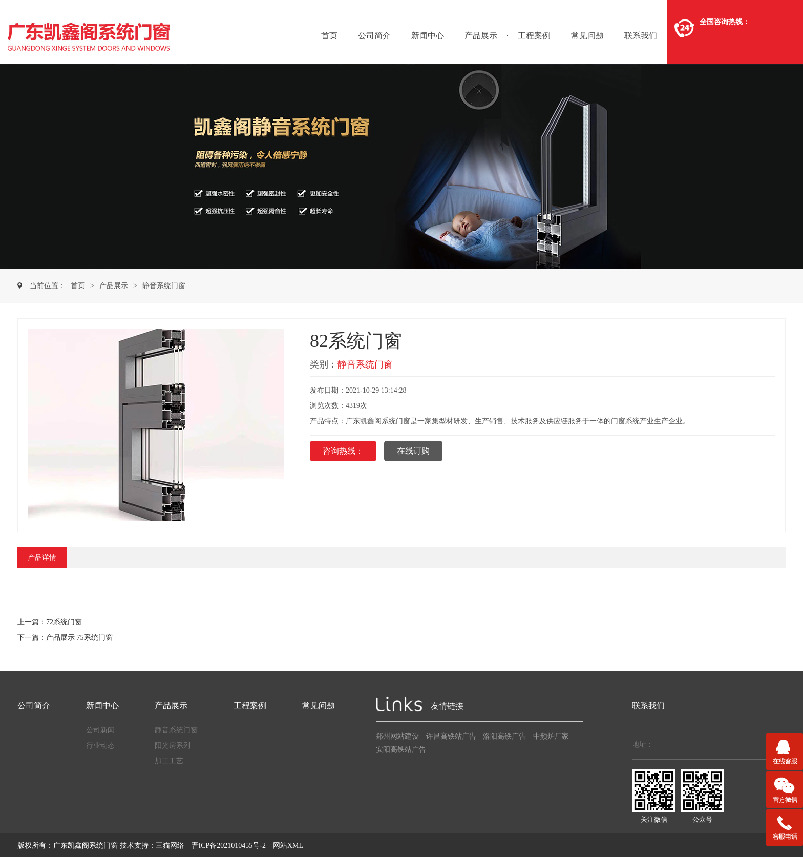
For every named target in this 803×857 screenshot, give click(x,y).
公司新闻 (100, 730)
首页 (329, 35)
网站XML (288, 845)
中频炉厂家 (551, 736)
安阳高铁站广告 (401, 749)
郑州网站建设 (397, 736)
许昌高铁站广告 (451, 736)
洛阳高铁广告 (504, 736)
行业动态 (100, 745)
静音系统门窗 (163, 286)
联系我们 (640, 35)
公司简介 (374, 35)
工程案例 (534, 35)
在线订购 (413, 450)
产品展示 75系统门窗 (79, 637)
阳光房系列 (173, 745)
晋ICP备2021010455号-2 (229, 845)
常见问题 (587, 35)
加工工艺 (169, 761)
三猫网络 (170, 845)
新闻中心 (427, 35)
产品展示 (480, 35)
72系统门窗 (64, 622)
